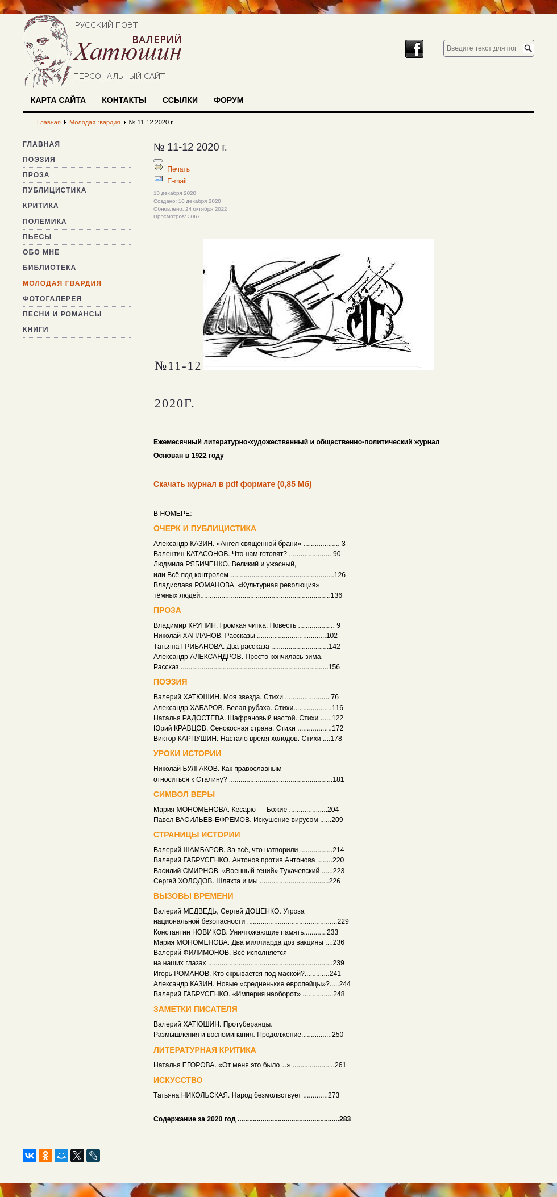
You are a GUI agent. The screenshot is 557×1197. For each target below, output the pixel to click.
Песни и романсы (62, 314)
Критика (41, 206)
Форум (228, 100)
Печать (178, 169)
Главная (41, 144)
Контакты (124, 100)
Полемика (45, 222)
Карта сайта (58, 100)
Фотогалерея (52, 299)
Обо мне (41, 252)
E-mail (176, 181)
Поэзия (39, 160)
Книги (36, 329)
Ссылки (180, 100)
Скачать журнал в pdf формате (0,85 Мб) (232, 484)
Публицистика (54, 190)
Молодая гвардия (62, 283)
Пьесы (37, 237)
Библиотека (49, 268)
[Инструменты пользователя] (158, 160)
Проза (36, 175)
